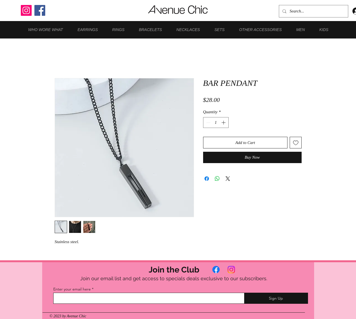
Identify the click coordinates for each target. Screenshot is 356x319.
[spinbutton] (215, 122)
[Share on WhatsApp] (217, 178)
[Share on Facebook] (206, 178)
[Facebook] (39, 10)
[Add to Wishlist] (296, 143)
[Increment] (224, 122)
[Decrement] (207, 122)
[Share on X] (227, 178)
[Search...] (313, 11)
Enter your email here (72, 289)
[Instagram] (26, 10)
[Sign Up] (276, 298)
